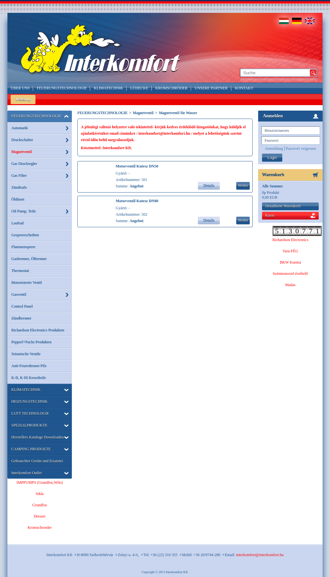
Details (208, 185)
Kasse (270, 215)
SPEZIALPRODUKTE (29, 425)
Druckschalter (22, 140)
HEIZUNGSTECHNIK (29, 401)
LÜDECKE (139, 88)
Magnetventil (21, 151)
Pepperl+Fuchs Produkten (31, 342)
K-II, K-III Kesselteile (28, 377)
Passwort (271, 140)
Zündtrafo (19, 187)
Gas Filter (19, 175)
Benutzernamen (277, 130)
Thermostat (20, 270)
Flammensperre (23, 247)
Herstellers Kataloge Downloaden (37, 437)
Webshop (23, 99)
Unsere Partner (211, 88)
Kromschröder (171, 88)
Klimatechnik (108, 88)
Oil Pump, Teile (23, 211)
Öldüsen (17, 199)
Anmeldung (274, 148)
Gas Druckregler (24, 163)
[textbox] (274, 72)
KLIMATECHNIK (26, 389)
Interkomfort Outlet (26, 473)
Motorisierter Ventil (26, 282)
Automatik (19, 128)
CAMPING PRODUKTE (31, 449)
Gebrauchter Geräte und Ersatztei (37, 461)
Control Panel (22, 306)
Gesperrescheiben (25, 235)
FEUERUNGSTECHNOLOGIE (36, 116)
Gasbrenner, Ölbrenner (28, 259)
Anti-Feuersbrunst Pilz (28, 366)
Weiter (243, 185)
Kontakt (244, 88)
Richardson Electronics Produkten (37, 330)
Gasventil (18, 294)
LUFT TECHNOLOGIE (30, 413)
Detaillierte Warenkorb (283, 206)
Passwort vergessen (301, 148)
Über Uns (20, 88)
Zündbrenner (21, 318)
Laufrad (17, 223)
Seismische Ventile (26, 354)
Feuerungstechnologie (62, 88)
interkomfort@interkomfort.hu (260, 555)
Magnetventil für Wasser (178, 113)
